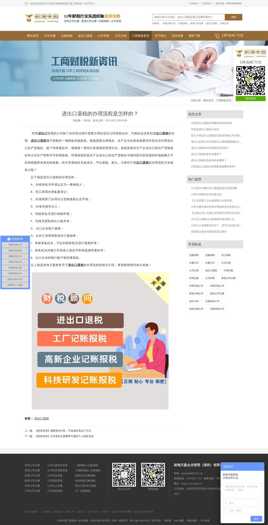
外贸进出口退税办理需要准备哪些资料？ (214, 166)
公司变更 (103, 35)
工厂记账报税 (82, 491)
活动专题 (177, 35)
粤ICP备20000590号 (140, 520)
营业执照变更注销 (143, 511)
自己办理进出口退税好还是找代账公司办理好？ (218, 135)
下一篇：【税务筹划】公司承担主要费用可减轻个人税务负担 (59, 436)
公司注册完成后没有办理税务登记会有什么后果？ (219, 206)
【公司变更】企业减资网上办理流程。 (212, 200)
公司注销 (120, 35)
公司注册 (50, 35)
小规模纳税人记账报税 (88, 470)
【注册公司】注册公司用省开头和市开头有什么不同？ (221, 213)
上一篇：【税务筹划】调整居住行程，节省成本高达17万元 (58, 430)
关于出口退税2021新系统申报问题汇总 (212, 219)
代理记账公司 (196, 285)
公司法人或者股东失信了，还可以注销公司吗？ (218, 225)
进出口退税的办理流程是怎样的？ (210, 148)
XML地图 (179, 520)
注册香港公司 (212, 301)
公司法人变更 (55, 485)
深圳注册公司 (169, 23)
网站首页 (33, 35)
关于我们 (160, 35)
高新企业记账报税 (85, 475)
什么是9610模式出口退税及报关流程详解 (214, 188)
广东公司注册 (32, 491)
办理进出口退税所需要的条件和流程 (211, 123)
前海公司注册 (32, 470)
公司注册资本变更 (57, 465)
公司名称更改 (55, 491)
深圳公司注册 (217, 293)
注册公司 (194, 262)
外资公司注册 (32, 485)
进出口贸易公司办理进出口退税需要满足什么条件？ (220, 141)
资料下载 (194, 35)
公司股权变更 (55, 480)
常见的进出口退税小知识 (205, 129)
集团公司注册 (32, 480)
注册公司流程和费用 (121, 511)
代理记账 (228, 270)
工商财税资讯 (140, 35)
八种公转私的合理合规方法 (206, 194)
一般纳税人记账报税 (86, 465)
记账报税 (183, 23)
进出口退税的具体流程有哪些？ (209, 160)
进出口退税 (211, 23)
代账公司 (81, 511)
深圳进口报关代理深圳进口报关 (209, 231)
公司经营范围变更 (57, 470)
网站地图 (192, 520)
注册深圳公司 (217, 308)
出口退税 (162, 133)
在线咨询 (193, 3)
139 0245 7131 (251, 62)
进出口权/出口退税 (85, 485)
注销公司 (224, 23)
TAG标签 (205, 520)
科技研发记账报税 (85, 480)
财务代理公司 (196, 293)
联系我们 (207, 3)
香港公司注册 (196, 23)
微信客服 (251, 98)
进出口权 (194, 301)
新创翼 (167, 520)
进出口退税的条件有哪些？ (206, 154)
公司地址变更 (55, 475)
